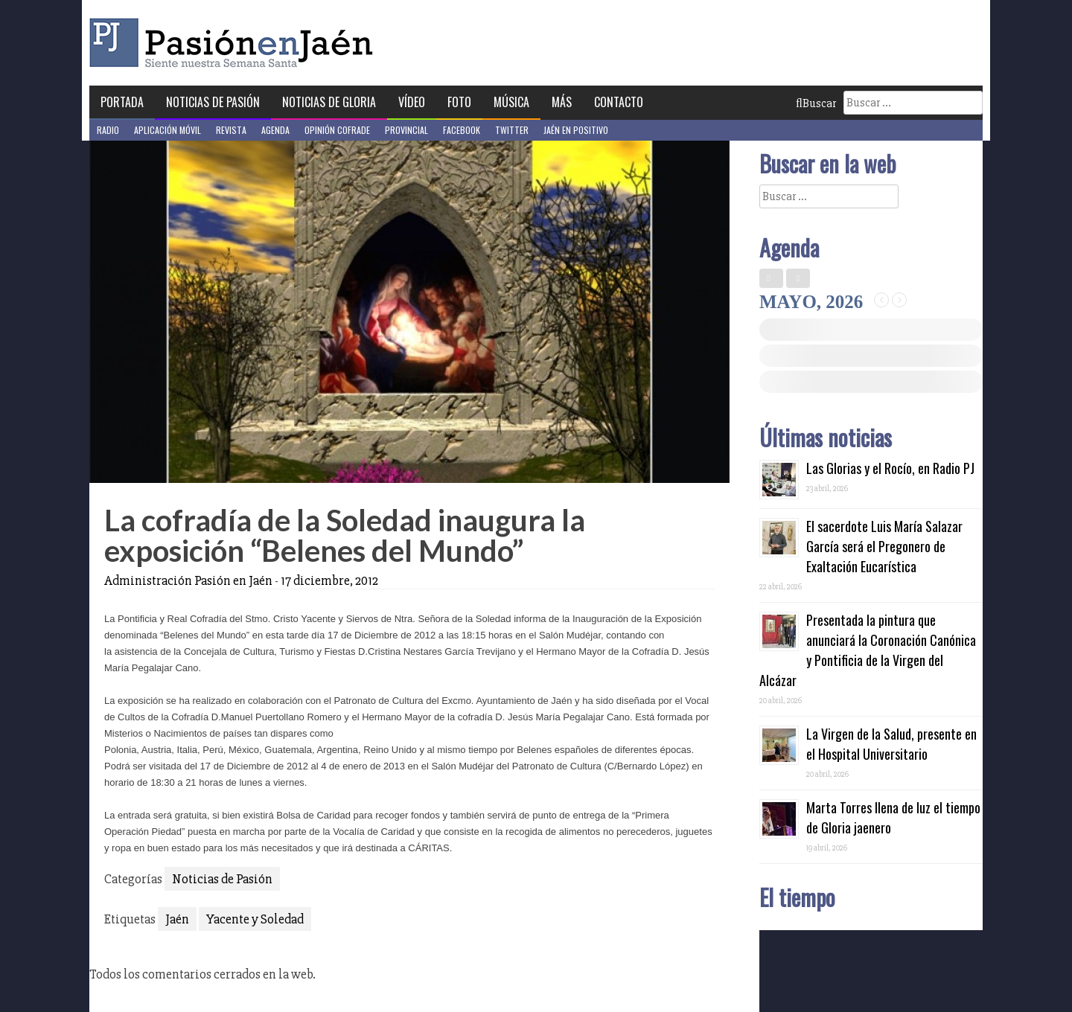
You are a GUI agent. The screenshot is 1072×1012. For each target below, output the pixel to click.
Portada (122, 102)
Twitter (512, 130)
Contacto (618, 102)
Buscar (816, 103)
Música (511, 102)
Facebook (461, 130)
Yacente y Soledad (255, 919)
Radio (108, 130)
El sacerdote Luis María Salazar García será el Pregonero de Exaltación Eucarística (884, 546)
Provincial (406, 130)
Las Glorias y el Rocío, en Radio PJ (890, 468)
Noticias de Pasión (213, 102)
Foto (459, 102)
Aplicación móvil (167, 130)
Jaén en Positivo (575, 130)
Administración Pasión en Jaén (188, 580)
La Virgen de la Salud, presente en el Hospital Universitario (891, 743)
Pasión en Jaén (235, 43)
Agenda (275, 130)
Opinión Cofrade (337, 130)
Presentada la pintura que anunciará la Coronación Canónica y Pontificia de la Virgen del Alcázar (867, 650)
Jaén (177, 919)
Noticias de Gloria (329, 102)
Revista (231, 130)
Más (562, 102)
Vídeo (411, 102)
